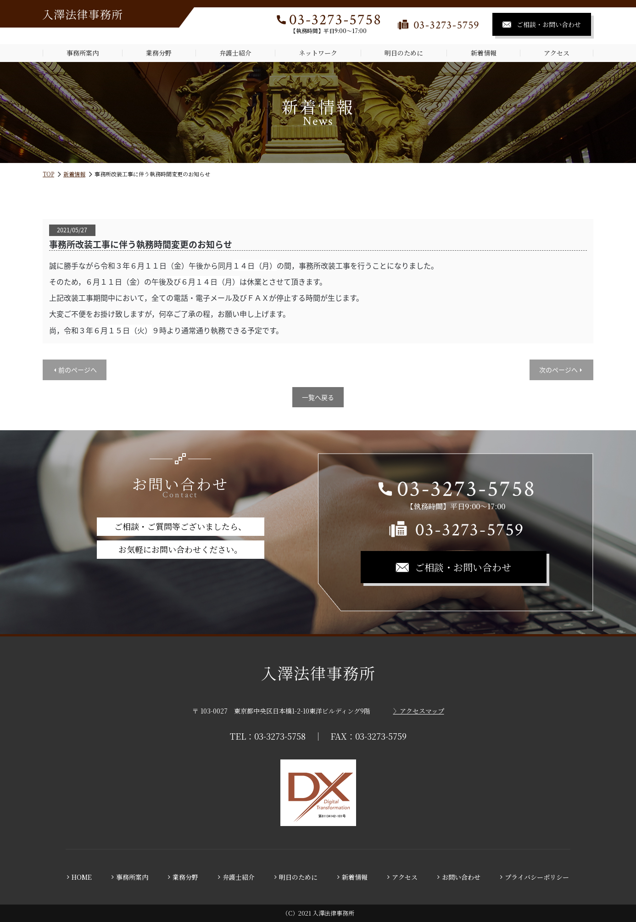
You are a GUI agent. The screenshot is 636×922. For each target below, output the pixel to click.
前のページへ (77, 369)
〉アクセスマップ (418, 710)
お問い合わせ (461, 877)
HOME (82, 877)
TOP (48, 174)
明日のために (404, 53)
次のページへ (558, 369)
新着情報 (484, 53)
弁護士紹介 (235, 53)
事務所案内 (83, 53)
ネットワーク (318, 53)
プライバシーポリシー (537, 877)
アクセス (556, 53)
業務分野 (159, 53)
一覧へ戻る (318, 397)
